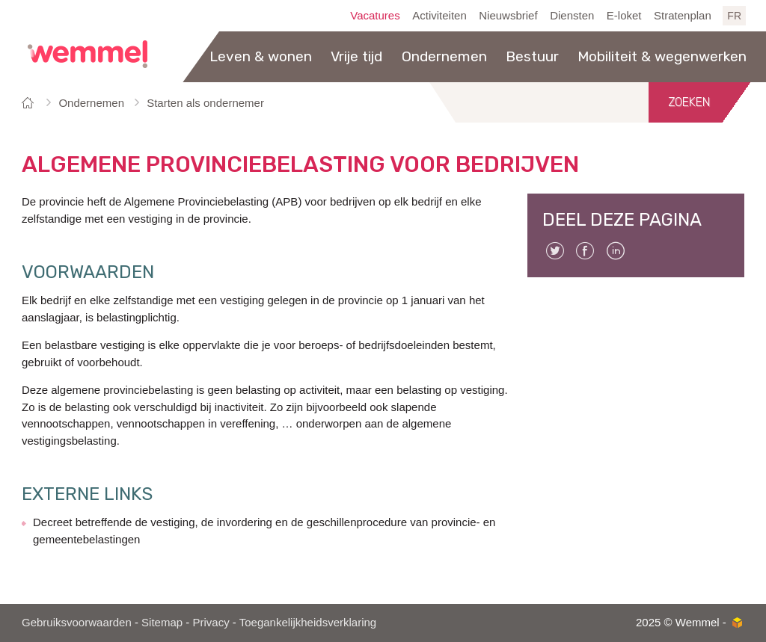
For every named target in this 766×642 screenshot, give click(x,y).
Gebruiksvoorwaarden (77, 622)
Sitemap (162, 622)
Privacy (210, 622)
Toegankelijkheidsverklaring (307, 622)
